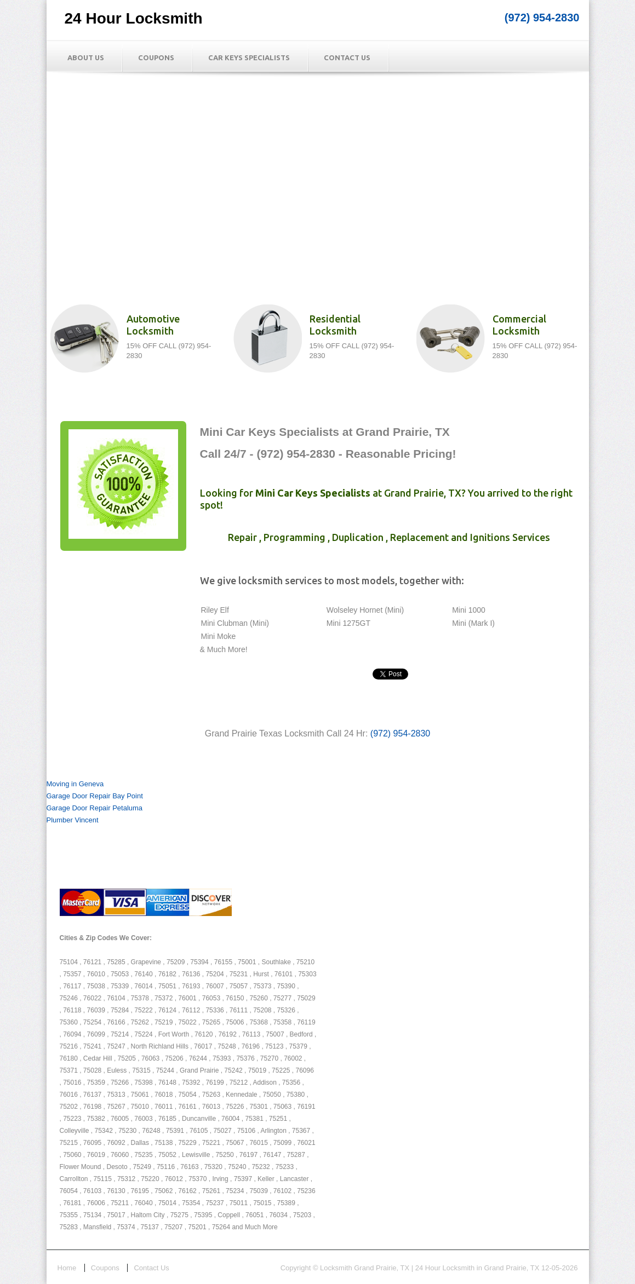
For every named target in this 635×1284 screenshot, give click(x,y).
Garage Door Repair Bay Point (95, 796)
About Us (85, 57)
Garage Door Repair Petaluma (95, 808)
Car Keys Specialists (249, 57)
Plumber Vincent (73, 820)
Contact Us (347, 57)
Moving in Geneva (75, 784)
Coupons (156, 57)
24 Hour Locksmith (134, 18)
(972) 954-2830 (542, 17)
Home (67, 1268)
